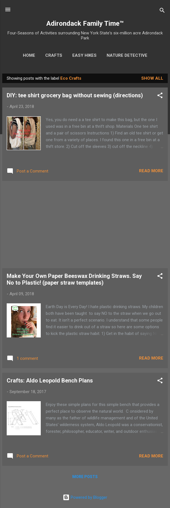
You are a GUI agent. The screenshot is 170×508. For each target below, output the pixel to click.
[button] (160, 96)
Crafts (53, 55)
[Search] (162, 11)
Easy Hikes (84, 55)
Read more (151, 170)
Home (29, 55)
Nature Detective (127, 55)
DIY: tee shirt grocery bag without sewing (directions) (75, 95)
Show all (152, 78)
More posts (85, 476)
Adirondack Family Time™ (85, 23)
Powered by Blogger (85, 497)
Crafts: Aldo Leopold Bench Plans (50, 380)
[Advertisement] (85, 224)
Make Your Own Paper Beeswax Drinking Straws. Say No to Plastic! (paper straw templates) (74, 279)
